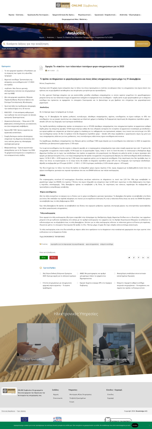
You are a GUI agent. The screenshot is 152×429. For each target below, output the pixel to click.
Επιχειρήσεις (39, 49)
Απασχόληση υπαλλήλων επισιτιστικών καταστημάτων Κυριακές (131, 275)
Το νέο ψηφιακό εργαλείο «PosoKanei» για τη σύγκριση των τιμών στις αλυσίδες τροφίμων (20, 73)
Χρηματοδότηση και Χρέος (64, 15)
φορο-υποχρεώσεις (92, 244)
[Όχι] (149, 426)
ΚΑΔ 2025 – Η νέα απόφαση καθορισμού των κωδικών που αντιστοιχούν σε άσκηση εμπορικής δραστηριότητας (20, 114)
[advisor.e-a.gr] (148, 258)
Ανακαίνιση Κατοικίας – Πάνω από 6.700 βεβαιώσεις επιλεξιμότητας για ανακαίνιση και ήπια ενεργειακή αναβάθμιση (20, 123)
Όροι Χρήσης (21, 411)
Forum (72, 402)
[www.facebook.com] (134, 258)
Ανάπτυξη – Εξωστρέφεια (130, 15)
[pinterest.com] (138, 258)
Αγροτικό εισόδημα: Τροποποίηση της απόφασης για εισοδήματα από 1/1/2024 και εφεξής (19, 82)
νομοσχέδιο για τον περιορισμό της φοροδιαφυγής (67, 244)
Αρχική (41, 37)
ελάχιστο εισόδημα (106, 244)
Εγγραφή (110, 398)
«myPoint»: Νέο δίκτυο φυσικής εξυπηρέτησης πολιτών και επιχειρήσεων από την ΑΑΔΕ (20, 90)
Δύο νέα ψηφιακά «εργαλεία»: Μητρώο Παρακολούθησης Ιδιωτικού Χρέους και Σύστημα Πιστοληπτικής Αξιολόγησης (19, 99)
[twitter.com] (129, 258)
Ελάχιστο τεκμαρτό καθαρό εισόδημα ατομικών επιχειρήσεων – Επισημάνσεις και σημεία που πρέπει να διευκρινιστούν (133, 285)
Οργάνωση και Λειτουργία (38, 15)
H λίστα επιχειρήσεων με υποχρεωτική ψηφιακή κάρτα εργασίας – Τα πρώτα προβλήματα (57, 285)
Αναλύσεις (50, 37)
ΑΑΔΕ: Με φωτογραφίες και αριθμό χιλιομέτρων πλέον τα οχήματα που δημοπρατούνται (93, 276)
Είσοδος (110, 394)
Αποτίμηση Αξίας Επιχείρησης (81, 394)
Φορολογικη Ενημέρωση (25, 49)
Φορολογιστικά (85, 15)
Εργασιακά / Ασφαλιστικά (105, 15)
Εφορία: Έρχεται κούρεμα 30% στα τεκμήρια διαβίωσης (96, 284)
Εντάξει (135, 425)
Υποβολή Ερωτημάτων (78, 398)
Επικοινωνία (57, 398)
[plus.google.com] (143, 258)
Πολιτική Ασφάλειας (8, 411)
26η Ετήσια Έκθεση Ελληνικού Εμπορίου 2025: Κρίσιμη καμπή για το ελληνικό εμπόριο (59, 275)
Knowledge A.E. (142, 411)
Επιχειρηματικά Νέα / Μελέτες (75, 19)
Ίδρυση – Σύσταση (16, 15)
